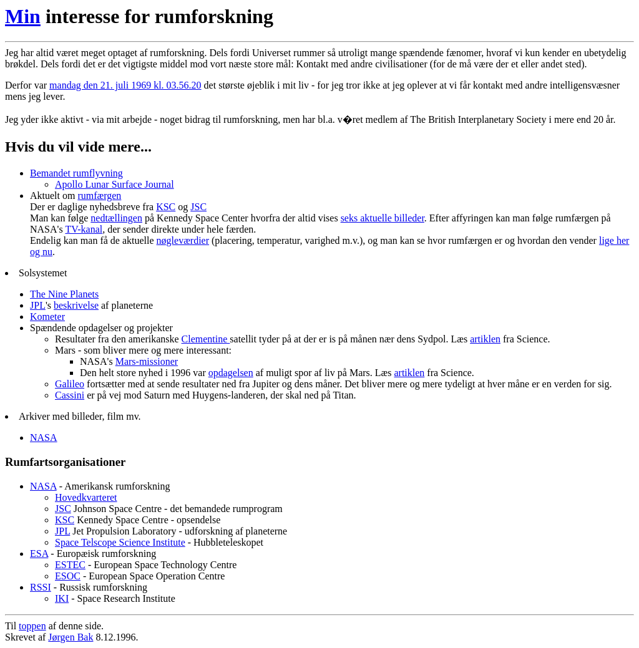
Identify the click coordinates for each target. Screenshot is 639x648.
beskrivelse (76, 305)
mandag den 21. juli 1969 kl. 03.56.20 (125, 85)
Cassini (69, 395)
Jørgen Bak (70, 637)
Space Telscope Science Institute (120, 542)
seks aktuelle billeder (382, 218)
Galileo (69, 384)
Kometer (47, 316)
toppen (32, 626)
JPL (38, 305)
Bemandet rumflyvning (76, 173)
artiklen (485, 339)
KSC (165, 206)
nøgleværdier (183, 240)
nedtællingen (116, 218)
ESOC (67, 576)
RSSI (40, 587)
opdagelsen (230, 372)
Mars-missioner (146, 361)
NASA (43, 437)
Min (23, 16)
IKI (62, 598)
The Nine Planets (64, 294)
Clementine (206, 339)
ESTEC (70, 564)
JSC (198, 206)
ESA (39, 553)
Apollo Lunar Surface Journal (114, 184)
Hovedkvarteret (86, 497)
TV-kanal (83, 229)
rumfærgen (99, 195)
